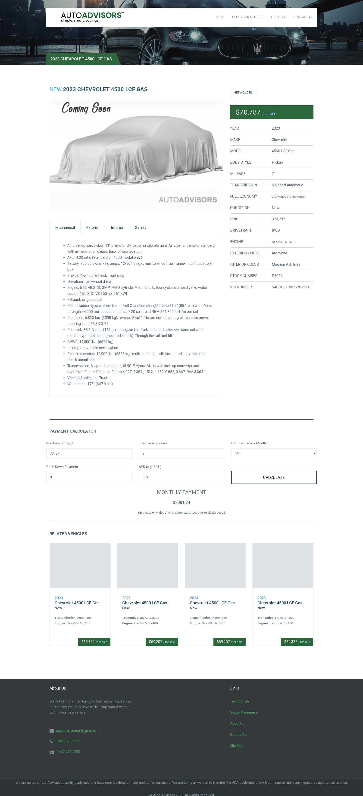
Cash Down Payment (62, 468)
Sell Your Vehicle (247, 17)
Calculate (274, 478)
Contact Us (303, 17)
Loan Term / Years (153, 445)
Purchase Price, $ (59, 445)
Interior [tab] (127, 228)
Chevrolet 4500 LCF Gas (77, 600)
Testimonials (240, 699)
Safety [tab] (154, 228)
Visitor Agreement (244, 710)
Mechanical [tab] (67, 228)
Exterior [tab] (99, 228)
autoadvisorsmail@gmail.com (78, 728)
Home (220, 17)
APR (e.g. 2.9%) (150, 468)
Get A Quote (243, 92)
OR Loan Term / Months (249, 445)
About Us (278, 17)
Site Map (236, 743)
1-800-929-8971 (68, 738)
